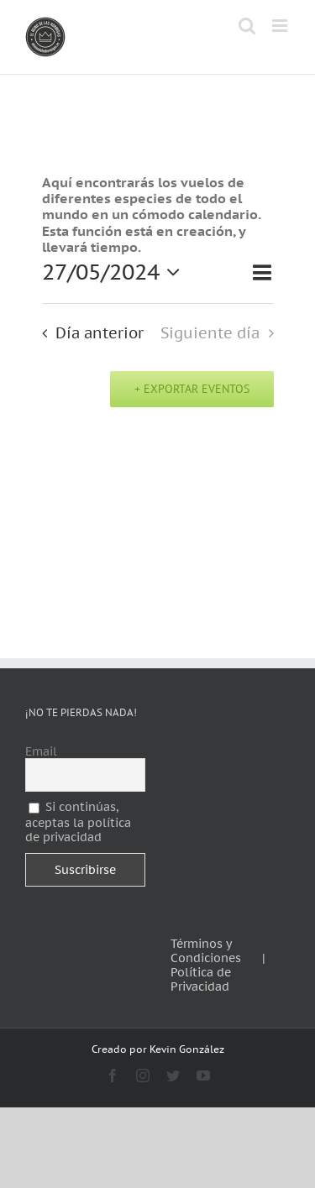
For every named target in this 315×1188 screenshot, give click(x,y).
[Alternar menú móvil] (281, 25)
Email (41, 752)
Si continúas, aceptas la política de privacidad (78, 822)
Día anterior (99, 333)
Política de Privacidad (201, 980)
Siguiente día (210, 333)
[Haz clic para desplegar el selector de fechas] (115, 272)
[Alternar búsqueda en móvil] (247, 25)
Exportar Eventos (194, 388)
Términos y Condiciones (206, 951)
